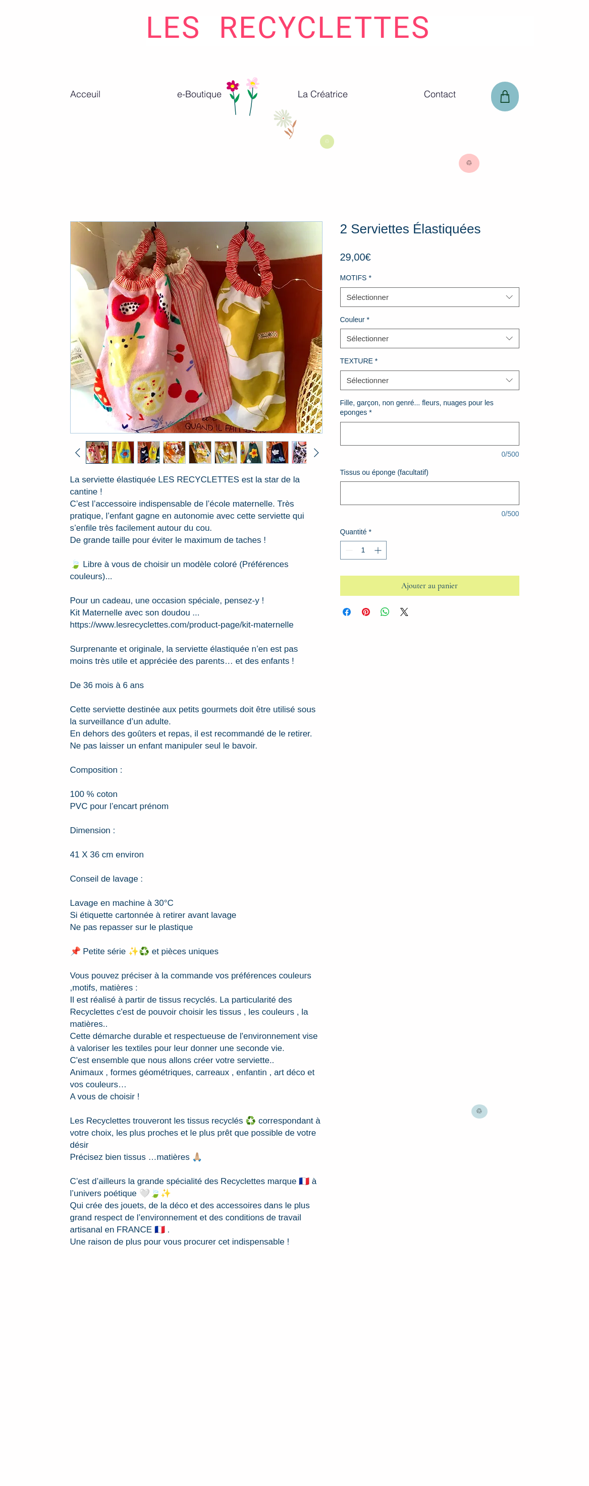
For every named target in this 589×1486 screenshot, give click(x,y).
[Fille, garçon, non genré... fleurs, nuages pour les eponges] (430, 433)
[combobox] (429, 297)
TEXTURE (359, 361)
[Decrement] (348, 550)
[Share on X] (404, 612)
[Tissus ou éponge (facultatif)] (430, 493)
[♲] (327, 142)
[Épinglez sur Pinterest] (366, 612)
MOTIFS (355, 278)
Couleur (354, 320)
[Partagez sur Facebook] (347, 612)
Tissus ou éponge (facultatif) (384, 472)
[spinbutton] (363, 550)
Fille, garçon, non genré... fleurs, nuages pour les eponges (417, 408)
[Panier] (505, 96)
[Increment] (378, 550)
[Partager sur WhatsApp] (385, 612)
